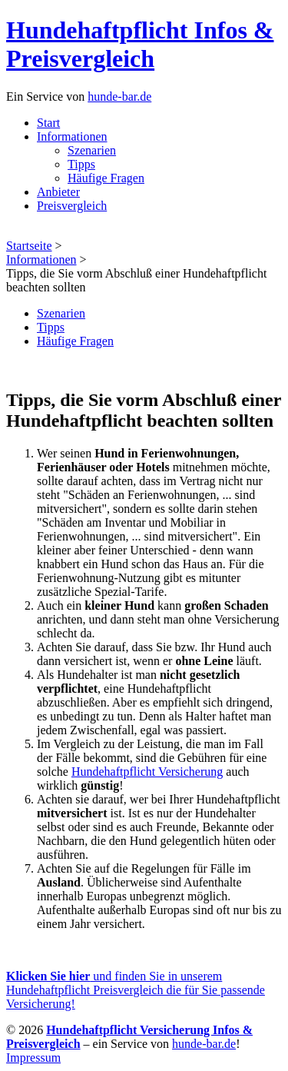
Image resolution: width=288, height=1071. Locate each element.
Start (48, 122)
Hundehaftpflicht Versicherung (147, 771)
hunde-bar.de (119, 96)
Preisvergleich (72, 205)
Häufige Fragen (106, 178)
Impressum (33, 1057)
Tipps (81, 164)
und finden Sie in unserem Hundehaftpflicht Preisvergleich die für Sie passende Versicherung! (135, 990)
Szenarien (92, 150)
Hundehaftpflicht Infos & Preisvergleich (140, 44)
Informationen (72, 136)
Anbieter (58, 191)
